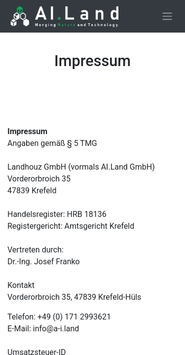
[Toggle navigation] (167, 16)
